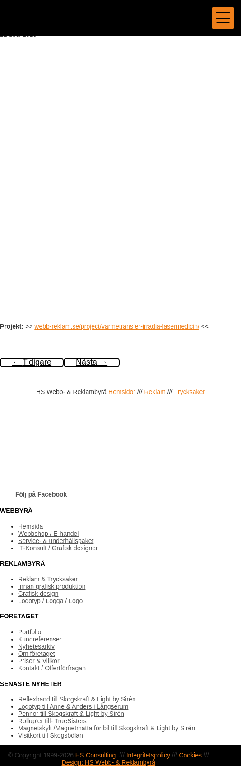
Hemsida (30, 526)
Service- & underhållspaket (55, 540)
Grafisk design (38, 593)
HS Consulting (95, 755)
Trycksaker (189, 391)
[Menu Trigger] (223, 18)
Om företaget (36, 653)
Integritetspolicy (148, 755)
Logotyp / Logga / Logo (50, 600)
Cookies (190, 755)
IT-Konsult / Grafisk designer (58, 548)
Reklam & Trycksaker (48, 579)
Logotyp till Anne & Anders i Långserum (73, 706)
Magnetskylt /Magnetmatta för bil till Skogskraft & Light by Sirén (106, 728)
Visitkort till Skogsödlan (50, 735)
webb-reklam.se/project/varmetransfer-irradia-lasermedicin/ (116, 326)
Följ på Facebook (41, 494)
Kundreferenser (40, 639)
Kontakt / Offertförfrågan (52, 668)
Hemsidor (121, 391)
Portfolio (29, 632)
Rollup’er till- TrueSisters (52, 720)
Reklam (154, 391)
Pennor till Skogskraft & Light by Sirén (71, 713)
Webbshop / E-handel (48, 533)
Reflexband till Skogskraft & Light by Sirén (77, 699)
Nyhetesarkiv (36, 646)
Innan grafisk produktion (51, 586)
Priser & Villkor (39, 660)
